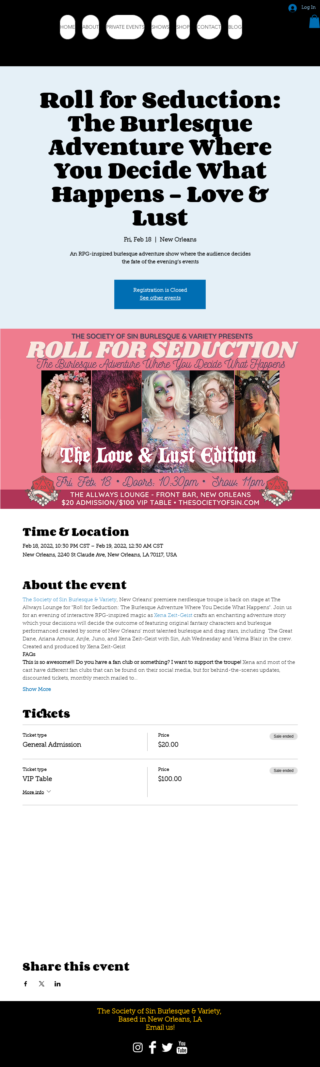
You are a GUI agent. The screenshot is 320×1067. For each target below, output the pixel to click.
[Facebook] (152, 1047)
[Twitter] (167, 1047)
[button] (314, 21)
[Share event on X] (42, 983)
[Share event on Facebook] (26, 983)
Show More (37, 689)
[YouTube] (181, 1047)
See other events (160, 298)
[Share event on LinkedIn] (58, 983)
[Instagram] (137, 1047)
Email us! (160, 1028)
